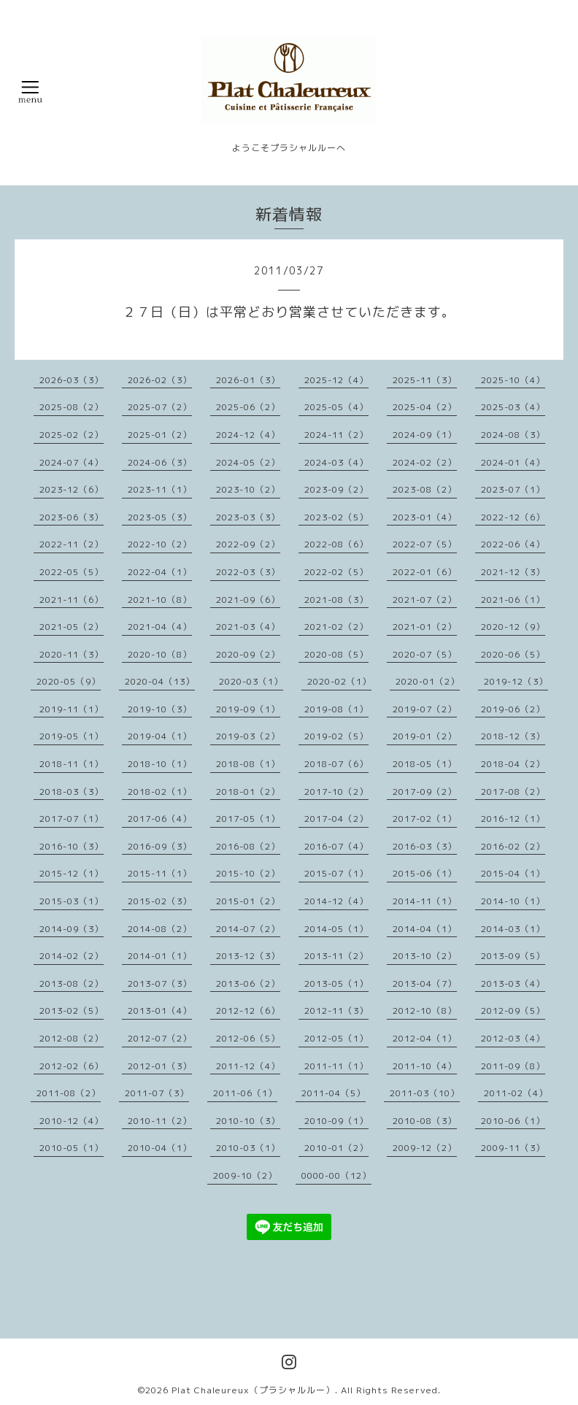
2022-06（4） (513, 544)
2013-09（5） (513, 956)
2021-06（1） (513, 599)
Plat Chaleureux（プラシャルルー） (253, 1390)
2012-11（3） (336, 1010)
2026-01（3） (248, 380)
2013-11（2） (336, 956)
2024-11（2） (336, 434)
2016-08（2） (248, 846)
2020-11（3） (71, 654)
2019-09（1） (248, 709)
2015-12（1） (71, 873)
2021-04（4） (160, 626)
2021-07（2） (425, 599)
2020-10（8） (160, 654)
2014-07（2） (248, 929)
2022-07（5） (425, 544)
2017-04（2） (336, 818)
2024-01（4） (513, 462)
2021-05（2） (71, 626)
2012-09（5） (513, 1010)
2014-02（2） (71, 956)
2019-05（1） (71, 736)
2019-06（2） (513, 709)
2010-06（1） (513, 1121)
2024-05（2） (248, 462)
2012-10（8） (425, 1010)
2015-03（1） (71, 901)
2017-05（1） (248, 818)
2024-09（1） (425, 434)
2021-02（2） (336, 626)
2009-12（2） (425, 1148)
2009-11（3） (513, 1148)
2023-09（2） (336, 489)
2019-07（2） (425, 709)
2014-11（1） (425, 901)
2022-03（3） (248, 572)
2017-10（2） (336, 791)
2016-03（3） (425, 846)
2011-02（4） (516, 1093)
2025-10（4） (513, 380)
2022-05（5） (71, 572)
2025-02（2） (71, 434)
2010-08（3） (425, 1121)
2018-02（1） (160, 791)
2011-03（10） (425, 1093)
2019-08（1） (336, 709)
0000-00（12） (336, 1175)
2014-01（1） (160, 956)
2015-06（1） (425, 873)
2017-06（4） (160, 818)
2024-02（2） (425, 462)
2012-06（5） (248, 1038)
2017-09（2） (425, 791)
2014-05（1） (336, 929)
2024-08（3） (513, 434)
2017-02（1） (425, 818)
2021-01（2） (425, 626)
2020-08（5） (336, 654)
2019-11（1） (71, 709)
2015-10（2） (248, 873)
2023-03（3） (248, 517)
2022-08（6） (336, 544)
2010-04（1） (160, 1148)
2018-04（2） (513, 764)
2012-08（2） (71, 1038)
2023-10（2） (248, 489)
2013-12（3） (248, 956)
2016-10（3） (71, 846)
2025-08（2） (71, 407)
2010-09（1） (336, 1121)
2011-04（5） (333, 1093)
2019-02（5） (336, 736)
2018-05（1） (425, 764)
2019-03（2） (248, 736)
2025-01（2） (160, 434)
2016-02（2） (513, 846)
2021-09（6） (248, 599)
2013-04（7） (425, 983)
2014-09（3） (71, 929)
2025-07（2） (160, 407)
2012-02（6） (71, 1066)
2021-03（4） (248, 626)
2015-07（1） (336, 873)
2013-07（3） (160, 983)
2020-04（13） (160, 681)
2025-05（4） (336, 407)
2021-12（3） (513, 572)
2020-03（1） (251, 681)
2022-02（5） (336, 572)
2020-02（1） (339, 681)
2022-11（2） (71, 544)
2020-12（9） (513, 626)
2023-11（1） (160, 489)
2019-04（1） (160, 736)
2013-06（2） (248, 983)
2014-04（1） (425, 929)
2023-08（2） (425, 489)
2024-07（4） (71, 462)
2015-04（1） (513, 873)
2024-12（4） (248, 434)
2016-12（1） (513, 818)
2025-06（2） (248, 407)
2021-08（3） (336, 599)
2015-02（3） (160, 901)
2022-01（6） (425, 572)
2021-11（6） (71, 599)
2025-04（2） (425, 407)
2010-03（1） (248, 1148)
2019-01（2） (425, 736)
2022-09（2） (248, 544)
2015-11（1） (160, 873)
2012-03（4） (513, 1038)
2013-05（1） (336, 983)
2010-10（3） (248, 1121)
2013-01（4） (160, 1010)
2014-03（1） (513, 929)
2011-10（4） (425, 1066)
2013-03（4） (513, 983)
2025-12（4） (336, 380)
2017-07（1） (71, 818)
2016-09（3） (160, 846)
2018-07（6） (336, 764)
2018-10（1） (160, 764)
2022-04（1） (160, 572)
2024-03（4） (336, 462)
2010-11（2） (160, 1121)
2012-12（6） (248, 1010)
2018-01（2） (248, 791)
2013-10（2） (425, 956)
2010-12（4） (71, 1121)
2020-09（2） (248, 654)
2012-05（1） (336, 1038)
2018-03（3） (71, 791)
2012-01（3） (160, 1066)
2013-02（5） (71, 1010)
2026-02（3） (160, 380)
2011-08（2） (68, 1093)
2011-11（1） (336, 1066)
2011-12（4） (248, 1066)
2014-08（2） (160, 929)
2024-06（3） (160, 462)
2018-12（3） (513, 736)
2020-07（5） (425, 654)
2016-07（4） (336, 846)
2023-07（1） (513, 489)
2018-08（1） (248, 764)
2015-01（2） (248, 901)
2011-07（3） (157, 1093)
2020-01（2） (428, 681)
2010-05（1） (71, 1148)
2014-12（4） (336, 901)
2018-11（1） (71, 764)
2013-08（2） (71, 983)
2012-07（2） (160, 1038)
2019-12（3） (516, 681)
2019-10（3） (160, 709)
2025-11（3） (425, 380)
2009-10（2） (245, 1175)
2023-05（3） (160, 517)
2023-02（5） (336, 517)
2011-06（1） (245, 1093)
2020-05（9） (68, 681)
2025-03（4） (513, 407)
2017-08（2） (513, 791)
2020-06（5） (513, 654)
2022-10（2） (160, 544)
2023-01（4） (425, 517)
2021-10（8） (160, 599)
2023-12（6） (71, 489)
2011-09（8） (513, 1066)
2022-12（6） (513, 517)
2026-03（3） (71, 380)
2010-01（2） (336, 1148)
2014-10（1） (513, 901)
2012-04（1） (425, 1038)
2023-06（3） (71, 517)
